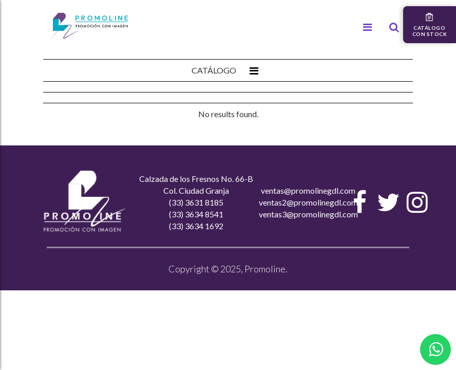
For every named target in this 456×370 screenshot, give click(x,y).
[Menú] (367, 27)
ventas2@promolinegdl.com (308, 202)
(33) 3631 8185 (196, 202)
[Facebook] (360, 202)
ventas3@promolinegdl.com (308, 214)
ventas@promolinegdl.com (308, 190)
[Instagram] (417, 202)
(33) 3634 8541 (196, 214)
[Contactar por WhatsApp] (435, 349)
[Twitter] (388, 202)
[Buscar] (394, 27)
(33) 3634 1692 (196, 226)
